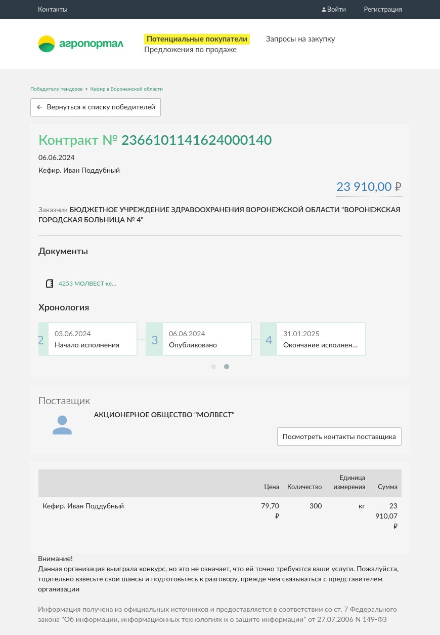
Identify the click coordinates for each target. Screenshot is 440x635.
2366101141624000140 (196, 139)
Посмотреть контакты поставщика (339, 436)
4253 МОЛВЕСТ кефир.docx (89, 283)
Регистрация (383, 9)
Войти (333, 9)
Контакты (53, 9)
